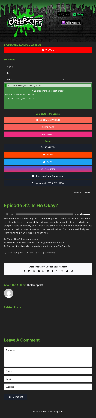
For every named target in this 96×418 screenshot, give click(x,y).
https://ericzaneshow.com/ (51, 242)
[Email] (48, 379)
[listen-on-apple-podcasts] (71, 21)
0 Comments (49, 253)
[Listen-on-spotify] (78, 13)
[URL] (48, 387)
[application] (48, 214)
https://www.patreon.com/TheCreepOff (51, 246)
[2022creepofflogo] (25, 3)
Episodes (39, 253)
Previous (78, 192)
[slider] (44, 214)
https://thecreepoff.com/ (25, 239)
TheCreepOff (12, 253)
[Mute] (81, 214)
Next (87, 192)
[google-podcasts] (63, 13)
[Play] (7, 214)
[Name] (48, 371)
